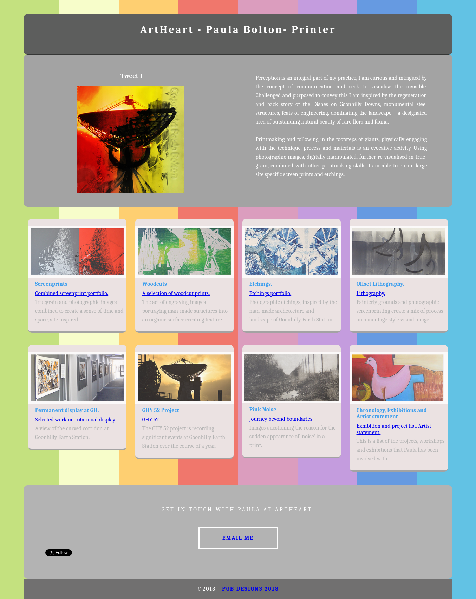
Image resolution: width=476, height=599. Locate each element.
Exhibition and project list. (387, 426)
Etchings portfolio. (270, 293)
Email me (238, 538)
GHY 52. (151, 420)
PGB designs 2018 (250, 589)
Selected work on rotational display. (75, 420)
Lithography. (371, 293)
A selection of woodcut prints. (176, 293)
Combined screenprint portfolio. (71, 293)
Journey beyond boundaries (280, 419)
